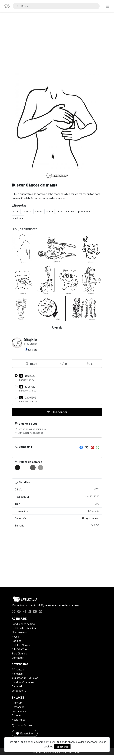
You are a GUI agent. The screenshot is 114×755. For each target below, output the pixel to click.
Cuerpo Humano (90, 517)
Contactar (18, 657)
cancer (49, 211)
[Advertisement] (57, 46)
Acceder (16, 715)
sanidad (27, 211)
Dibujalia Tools (20, 649)
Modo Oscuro (22, 725)
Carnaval (17, 686)
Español (23, 733)
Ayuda (15, 636)
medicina (18, 218)
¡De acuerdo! (62, 746)
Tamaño (57, 525)
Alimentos (18, 669)
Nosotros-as (19, 632)
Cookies (16, 640)
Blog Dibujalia (20, 653)
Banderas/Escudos (23, 682)
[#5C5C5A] (33, 467)
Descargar (57, 412)
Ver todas (17, 690)
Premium (17, 702)
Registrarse (18, 719)
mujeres (70, 211)
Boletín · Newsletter (23, 645)
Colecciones (19, 711)
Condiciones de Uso (23, 623)
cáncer (38, 211)
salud (16, 211)
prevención (84, 211)
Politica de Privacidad (24, 628)
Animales (17, 673)
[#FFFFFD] (25, 467)
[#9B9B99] (40, 467)
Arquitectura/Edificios (25, 677)
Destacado (18, 706)
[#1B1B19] (17, 467)
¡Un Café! (31, 349)
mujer (60, 211)
